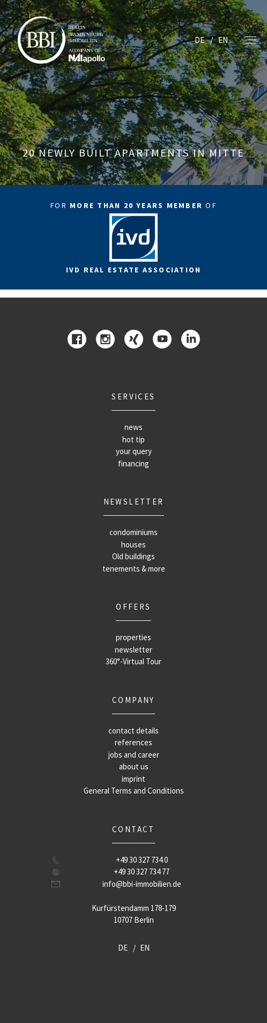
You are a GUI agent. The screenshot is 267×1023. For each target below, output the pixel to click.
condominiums (133, 532)
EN (223, 40)
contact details (133, 730)
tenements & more (133, 569)
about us (134, 766)
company (133, 700)
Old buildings (133, 556)
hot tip (133, 439)
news (133, 427)
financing (133, 463)
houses (133, 544)
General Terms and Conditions (134, 790)
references (133, 742)
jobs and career (133, 755)
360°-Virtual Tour (133, 661)
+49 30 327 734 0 (142, 860)
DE (199, 40)
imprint (133, 779)
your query (134, 451)
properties (133, 637)
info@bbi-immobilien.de (141, 884)
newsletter (133, 501)
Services (133, 396)
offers (133, 607)
